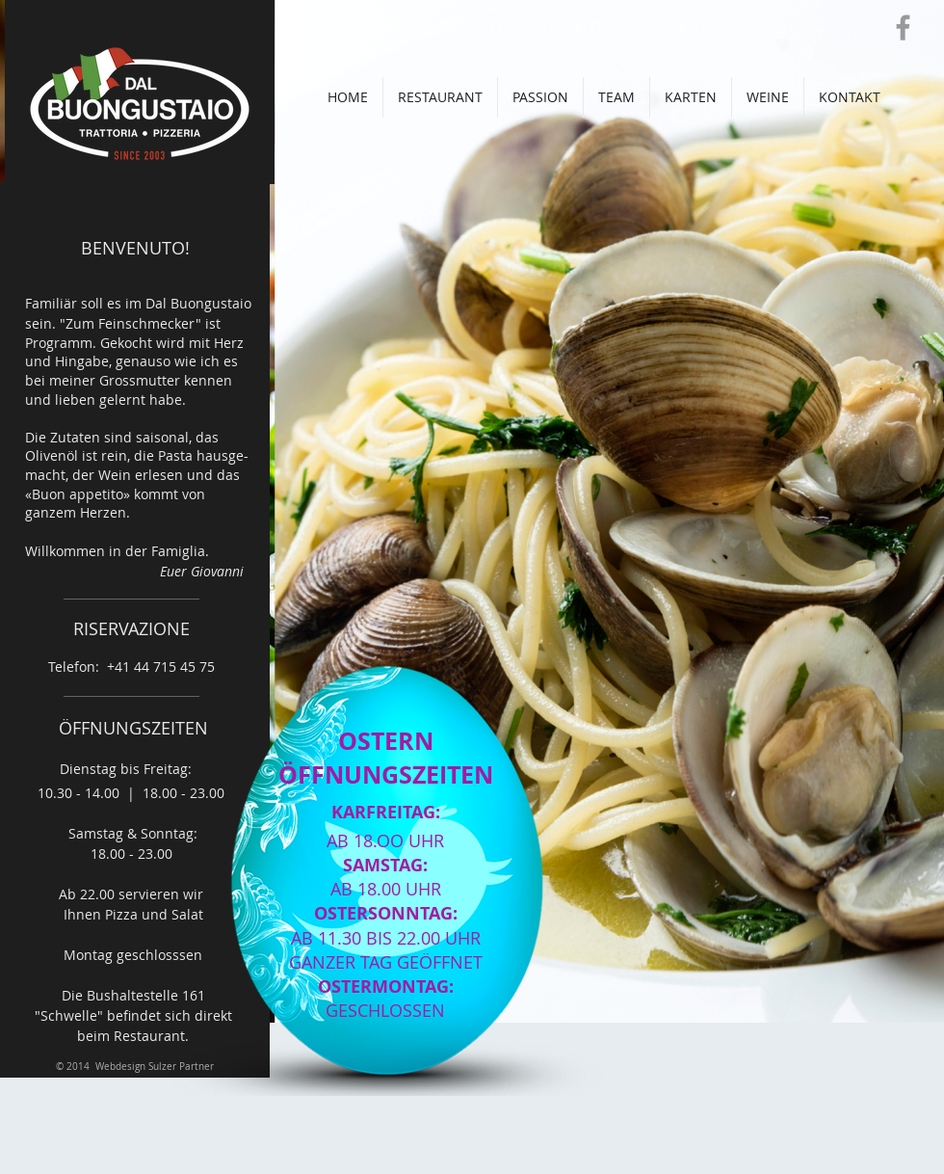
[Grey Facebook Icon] (903, 27)
